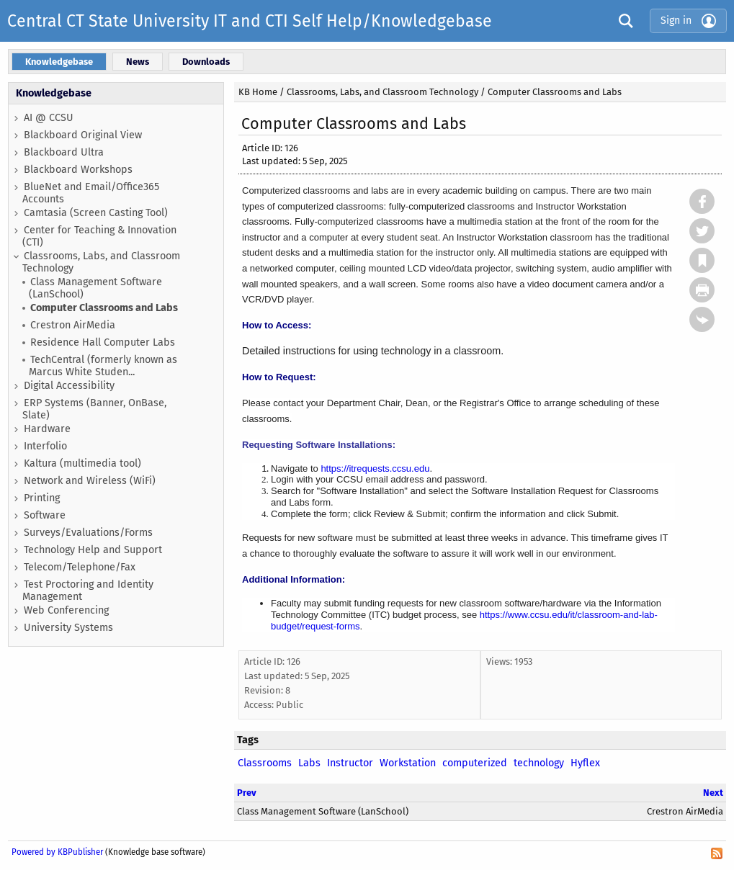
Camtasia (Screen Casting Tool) (96, 213)
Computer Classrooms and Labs (104, 308)
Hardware (47, 429)
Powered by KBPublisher (57, 852)
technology (539, 763)
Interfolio (45, 446)
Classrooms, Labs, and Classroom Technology (101, 262)
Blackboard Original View (83, 135)
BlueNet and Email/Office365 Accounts (90, 193)
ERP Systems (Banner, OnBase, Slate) (94, 409)
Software (45, 515)
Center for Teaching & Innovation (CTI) (99, 236)
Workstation (408, 763)
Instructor (350, 763)
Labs (309, 763)
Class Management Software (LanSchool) (95, 288)
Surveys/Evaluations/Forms (88, 532)
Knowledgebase (53, 93)
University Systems (68, 628)
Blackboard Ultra (64, 152)
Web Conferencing (66, 610)
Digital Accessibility (69, 386)
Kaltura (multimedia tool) (82, 463)
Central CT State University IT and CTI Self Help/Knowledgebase (249, 21)
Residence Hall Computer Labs (102, 342)
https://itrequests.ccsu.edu (375, 468)
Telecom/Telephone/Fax (79, 567)
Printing (42, 498)
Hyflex (585, 763)
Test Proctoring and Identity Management (87, 590)
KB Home (257, 91)
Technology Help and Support (93, 550)
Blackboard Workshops (78, 169)
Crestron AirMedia (72, 325)
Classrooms (265, 763)
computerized (474, 763)
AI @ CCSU (48, 118)
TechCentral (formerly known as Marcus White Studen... (103, 366)
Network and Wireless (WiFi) (90, 481)
